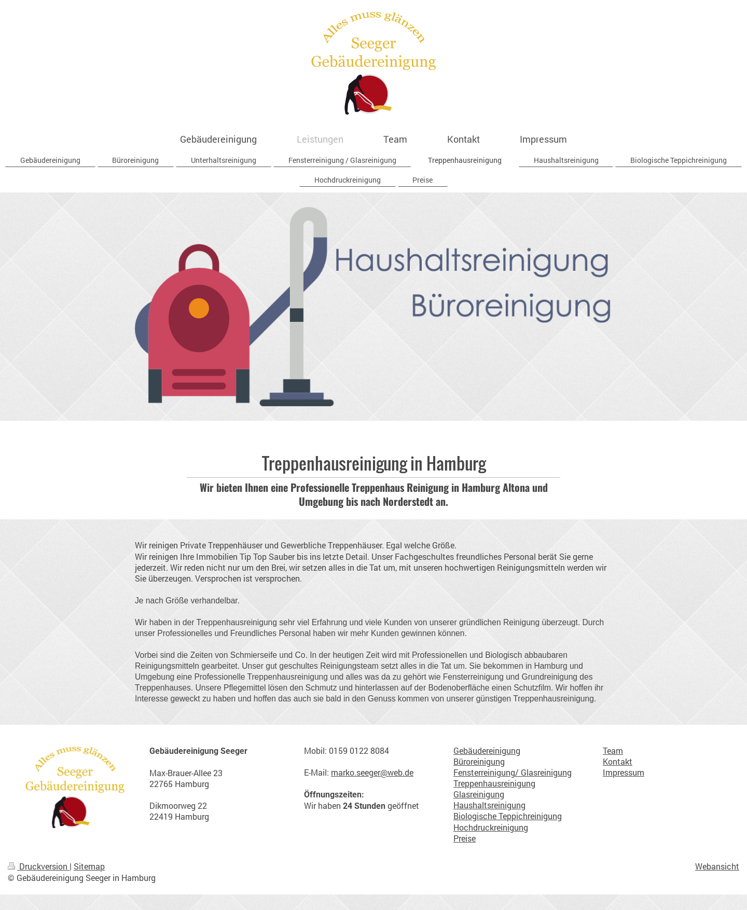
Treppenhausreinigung (494, 783)
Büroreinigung (479, 761)
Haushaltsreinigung (489, 805)
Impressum (623, 772)
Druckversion (39, 866)
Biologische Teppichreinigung (507, 816)
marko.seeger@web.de (372, 772)
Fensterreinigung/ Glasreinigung (512, 772)
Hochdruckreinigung (490, 827)
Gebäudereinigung (486, 751)
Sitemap (89, 866)
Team (613, 751)
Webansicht (717, 866)
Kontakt (617, 761)
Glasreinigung (478, 794)
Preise (464, 838)
